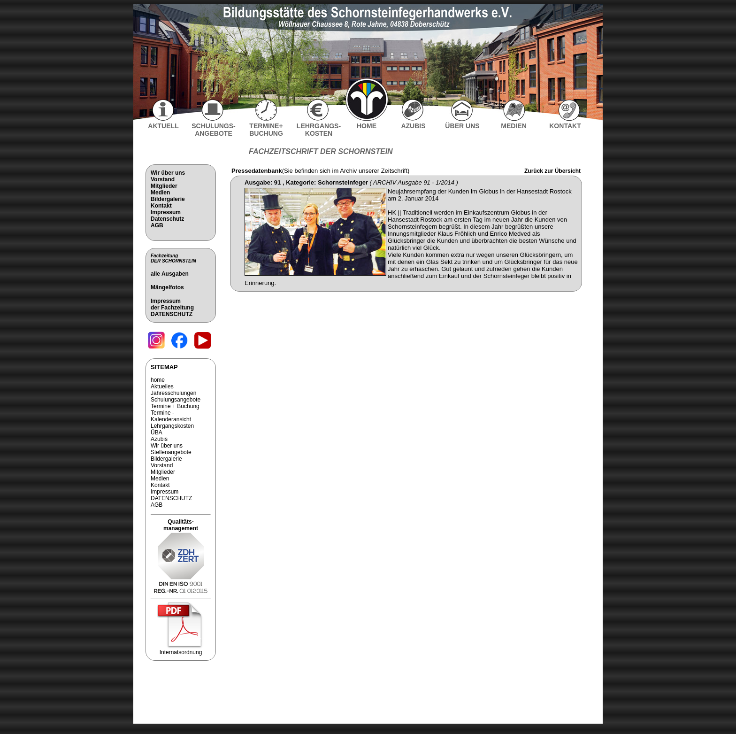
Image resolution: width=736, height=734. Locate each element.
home (158, 380)
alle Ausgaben (170, 273)
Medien (160, 192)
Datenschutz (167, 219)
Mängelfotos (167, 287)
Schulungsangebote (175, 399)
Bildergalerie (168, 199)
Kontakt (161, 205)
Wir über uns (168, 173)
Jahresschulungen (173, 393)
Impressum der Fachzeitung (172, 304)
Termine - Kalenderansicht (171, 416)
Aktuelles (162, 386)
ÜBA (156, 432)
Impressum (166, 212)
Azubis (159, 439)
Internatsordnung (180, 650)
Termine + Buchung (175, 406)
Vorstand (163, 179)
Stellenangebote (171, 452)
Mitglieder (164, 186)
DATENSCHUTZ (171, 314)
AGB (157, 225)
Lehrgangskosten (172, 426)
